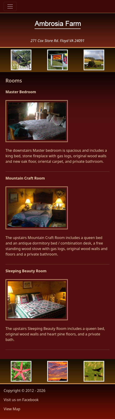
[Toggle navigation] (10, 6)
